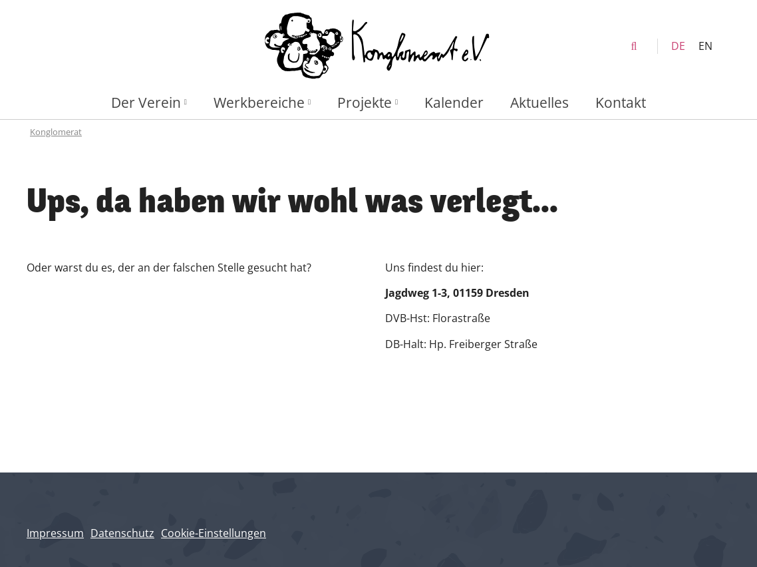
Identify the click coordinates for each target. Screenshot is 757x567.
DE (678, 46)
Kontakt (620, 102)
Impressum (55, 533)
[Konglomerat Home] (378, 46)
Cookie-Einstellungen (213, 533)
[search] (634, 47)
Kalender (454, 102)
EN (705, 46)
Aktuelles (539, 102)
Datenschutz (122, 533)
